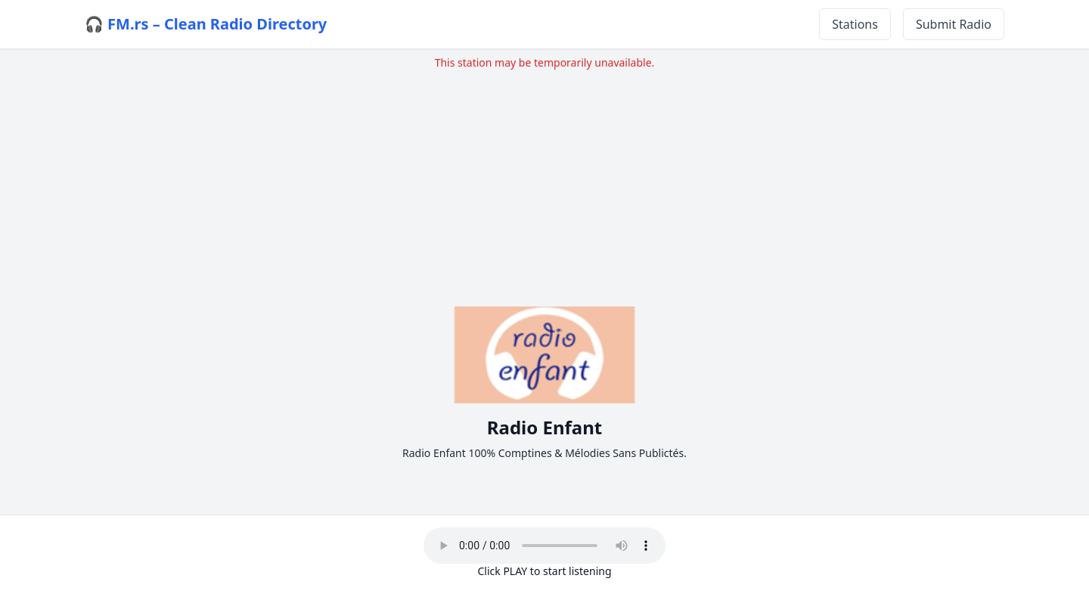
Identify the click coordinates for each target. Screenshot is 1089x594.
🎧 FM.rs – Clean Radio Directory (206, 24)
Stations (855, 24)
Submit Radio (953, 24)
